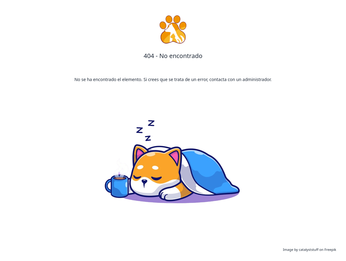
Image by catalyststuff (301, 249)
